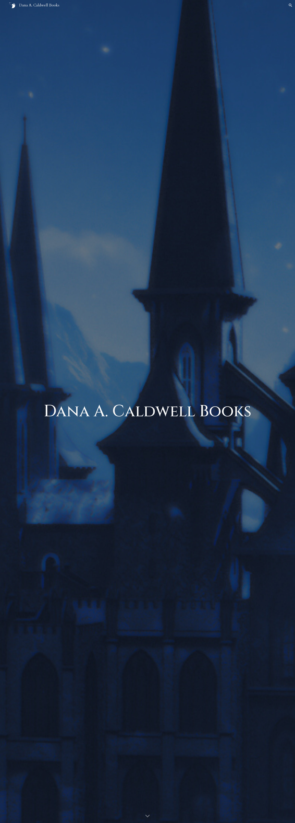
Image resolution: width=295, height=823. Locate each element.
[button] (290, 5)
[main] (147, 411)
